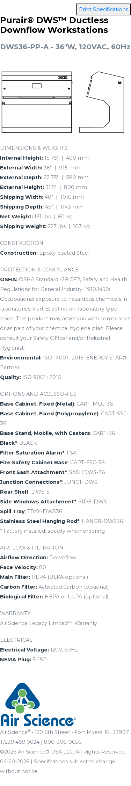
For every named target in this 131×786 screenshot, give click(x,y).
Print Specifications (103, 9)
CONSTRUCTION (21, 243)
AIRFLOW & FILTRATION (31, 548)
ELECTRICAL (16, 640)
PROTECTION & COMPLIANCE (39, 270)
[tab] (65, 148)
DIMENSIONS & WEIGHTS (33, 148)
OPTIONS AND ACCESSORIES (38, 394)
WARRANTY (15, 613)
